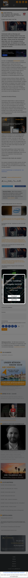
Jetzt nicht (14, 299)
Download (14, 296)
